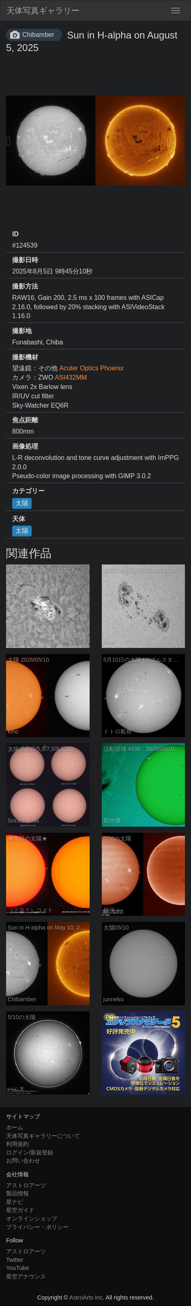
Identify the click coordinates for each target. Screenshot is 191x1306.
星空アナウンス (26, 1276)
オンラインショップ (31, 1218)
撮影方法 (25, 286)
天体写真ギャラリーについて (43, 1136)
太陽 (21, 503)
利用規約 (17, 1144)
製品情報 (17, 1193)
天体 (18, 518)
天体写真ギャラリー (42, 10)
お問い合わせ (23, 1160)
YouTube (17, 1268)
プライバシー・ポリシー (37, 1227)
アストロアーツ (26, 1185)
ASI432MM (71, 377)
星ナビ (14, 1202)
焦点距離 (25, 420)
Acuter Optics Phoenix (91, 368)
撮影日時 (25, 259)
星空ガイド (20, 1210)
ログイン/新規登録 (29, 1152)
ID (15, 234)
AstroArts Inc (86, 1297)
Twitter (14, 1260)
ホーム (14, 1127)
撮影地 (22, 330)
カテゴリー (28, 490)
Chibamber (38, 34)
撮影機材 (25, 357)
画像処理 (25, 446)
